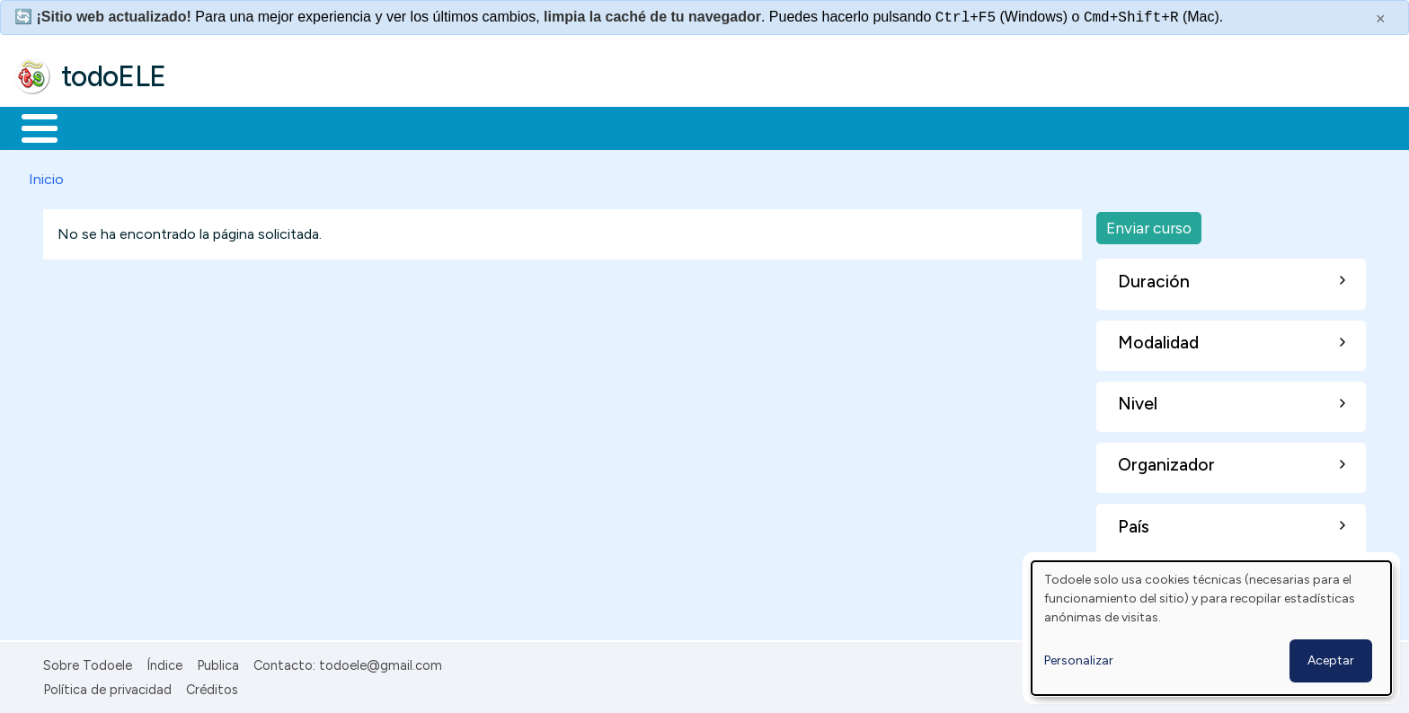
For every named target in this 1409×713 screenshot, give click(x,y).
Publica (218, 663)
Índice (164, 663)
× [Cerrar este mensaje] (1381, 19)
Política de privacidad (107, 686)
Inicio (30, 127)
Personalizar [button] (1078, 660)
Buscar (738, 127)
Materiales (101, 126)
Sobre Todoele (87, 663)
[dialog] (1211, 628)
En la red (424, 126)
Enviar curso (1149, 224)
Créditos (212, 686)
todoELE (113, 76)
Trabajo (324, 126)
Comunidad (657, 126)
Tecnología (537, 126)
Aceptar (1330, 660)
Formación (217, 126)
